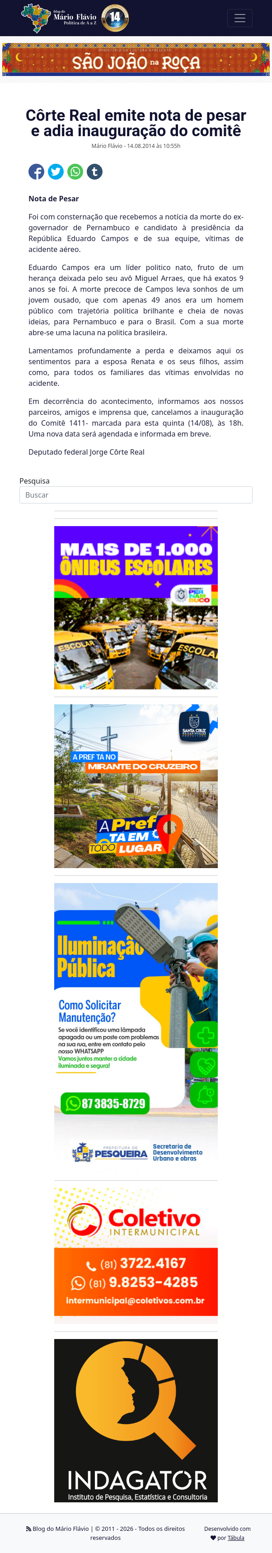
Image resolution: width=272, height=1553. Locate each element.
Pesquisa (34, 481)
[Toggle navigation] (240, 18)
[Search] (136, 494)
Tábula (236, 1538)
